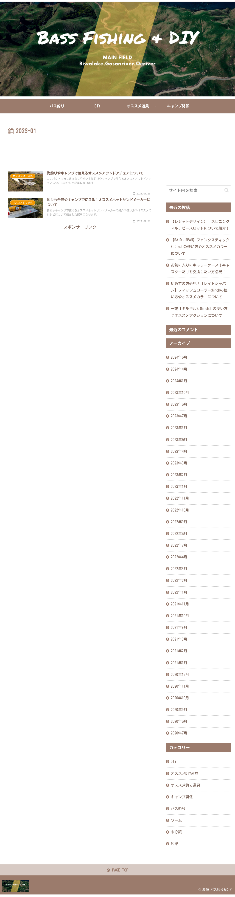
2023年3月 (179, 463)
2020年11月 (180, 686)
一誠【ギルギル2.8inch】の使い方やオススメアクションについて (199, 312)
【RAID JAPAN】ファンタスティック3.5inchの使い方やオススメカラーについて (200, 246)
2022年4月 (179, 557)
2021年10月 (180, 616)
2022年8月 (179, 533)
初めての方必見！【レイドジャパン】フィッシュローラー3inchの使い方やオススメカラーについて (199, 290)
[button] (227, 190)
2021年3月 (179, 639)
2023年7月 (179, 416)
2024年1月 (179, 381)
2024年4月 (179, 369)
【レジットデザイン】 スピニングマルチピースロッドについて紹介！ (200, 225)
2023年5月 (179, 439)
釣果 (174, 844)
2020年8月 (179, 721)
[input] (198, 190)
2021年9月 (179, 627)
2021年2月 (179, 651)
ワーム (176, 820)
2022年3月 (179, 569)
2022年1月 (179, 592)
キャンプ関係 (182, 797)
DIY (173, 761)
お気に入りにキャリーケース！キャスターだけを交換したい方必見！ (200, 268)
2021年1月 (179, 662)
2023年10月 (180, 392)
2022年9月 (179, 522)
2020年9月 (179, 709)
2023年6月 (179, 428)
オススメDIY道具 (184, 773)
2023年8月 (179, 404)
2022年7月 (179, 545)
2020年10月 (180, 698)
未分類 (176, 832)
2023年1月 (179, 486)
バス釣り (178, 808)
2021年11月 (180, 604)
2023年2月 (179, 475)
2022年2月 (179, 580)
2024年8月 (179, 357)
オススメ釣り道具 (185, 785)
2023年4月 (179, 451)
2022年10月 (180, 510)
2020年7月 (179, 733)
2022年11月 (180, 498)
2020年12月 (180, 674)
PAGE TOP (117, 871)
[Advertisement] (80, 149)
